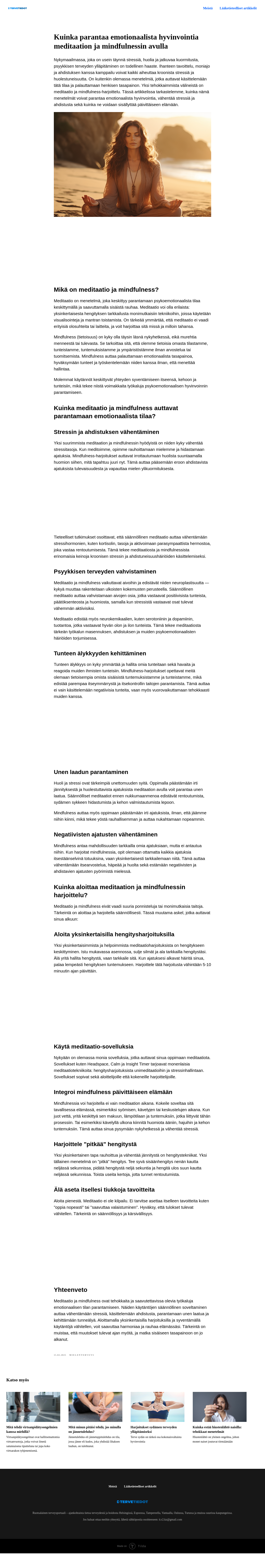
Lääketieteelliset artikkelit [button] (238, 8)
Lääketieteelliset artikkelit (140, 1494)
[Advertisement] (132, 253)
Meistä (208, 8)
